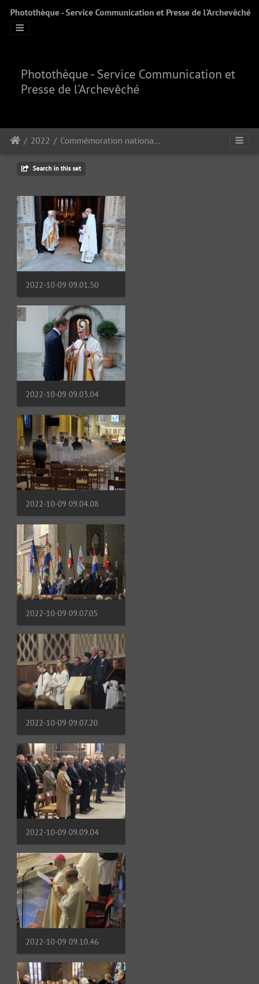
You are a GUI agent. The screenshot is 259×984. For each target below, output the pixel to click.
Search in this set (51, 168)
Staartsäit (15, 140)
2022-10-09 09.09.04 (181, 499)
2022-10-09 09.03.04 (181, 283)
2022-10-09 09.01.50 (62, 283)
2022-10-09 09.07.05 (181, 391)
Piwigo (154, 965)
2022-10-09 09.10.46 (62, 606)
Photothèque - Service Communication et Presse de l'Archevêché (130, 12)
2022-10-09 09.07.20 (62, 499)
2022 (40, 140)
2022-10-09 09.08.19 (62, 930)
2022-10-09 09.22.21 (62, 823)
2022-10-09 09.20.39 (181, 714)
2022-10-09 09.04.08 (62, 391)
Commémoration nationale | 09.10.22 (110, 140)
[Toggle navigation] (20, 28)
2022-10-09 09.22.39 (181, 822)
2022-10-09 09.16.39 (181, 607)
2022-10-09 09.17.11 (62, 714)
